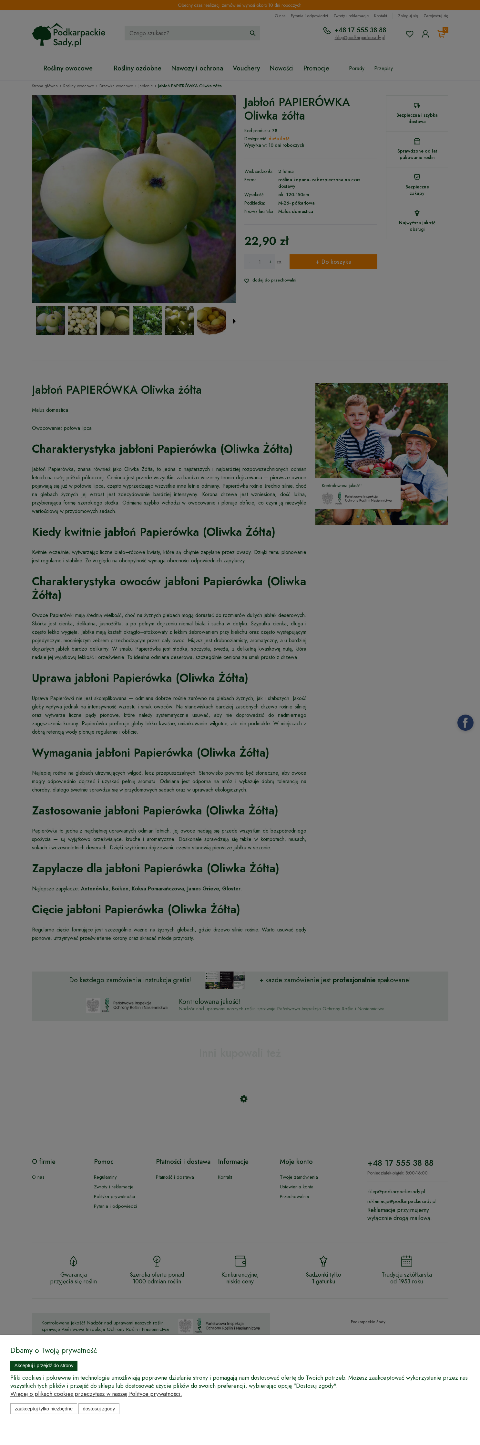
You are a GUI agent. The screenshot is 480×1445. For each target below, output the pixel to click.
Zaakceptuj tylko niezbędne (44, 1408)
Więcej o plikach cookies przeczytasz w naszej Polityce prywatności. (96, 1394)
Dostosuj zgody (99, 1408)
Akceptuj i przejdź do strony (44, 1365)
